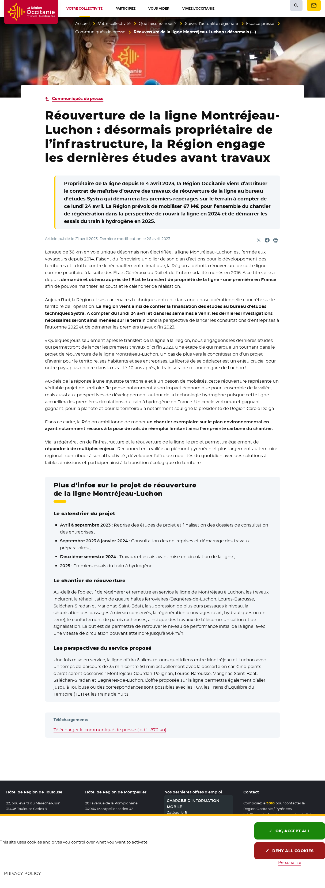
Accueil (82, 23)
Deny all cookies (290, 850)
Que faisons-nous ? (158, 23)
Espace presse (260, 23)
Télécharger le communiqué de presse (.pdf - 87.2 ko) (110, 729)
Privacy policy (22, 873)
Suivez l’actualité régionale (211, 23)
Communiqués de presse (100, 31)
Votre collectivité (114, 23)
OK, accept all (289, 831)
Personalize (289, 862)
